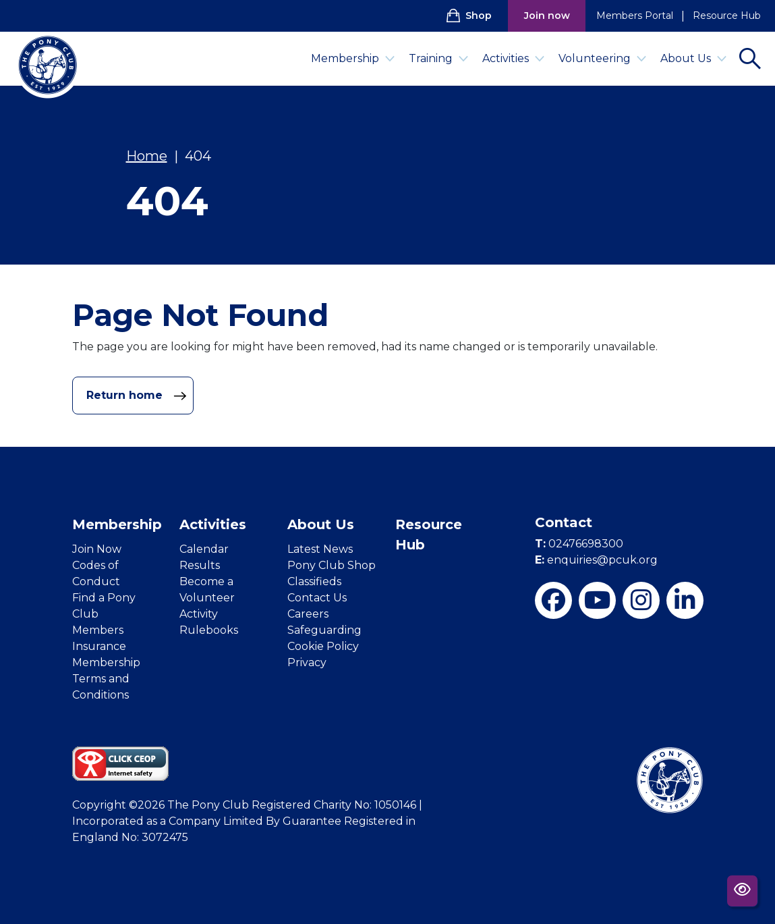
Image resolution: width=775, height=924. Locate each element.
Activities (513, 58)
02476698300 (579, 543)
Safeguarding (324, 630)
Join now (547, 15)
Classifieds (314, 581)
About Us (693, 58)
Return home (136, 395)
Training (439, 58)
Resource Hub (727, 15)
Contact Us (317, 597)
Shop (469, 15)
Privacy (306, 662)
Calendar (204, 549)
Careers (307, 613)
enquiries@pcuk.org (596, 559)
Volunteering (602, 58)
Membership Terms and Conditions (106, 678)
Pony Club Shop (331, 565)
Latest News (320, 549)
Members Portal (634, 15)
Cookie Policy (323, 646)
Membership (353, 58)
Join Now (96, 549)
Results (199, 565)
